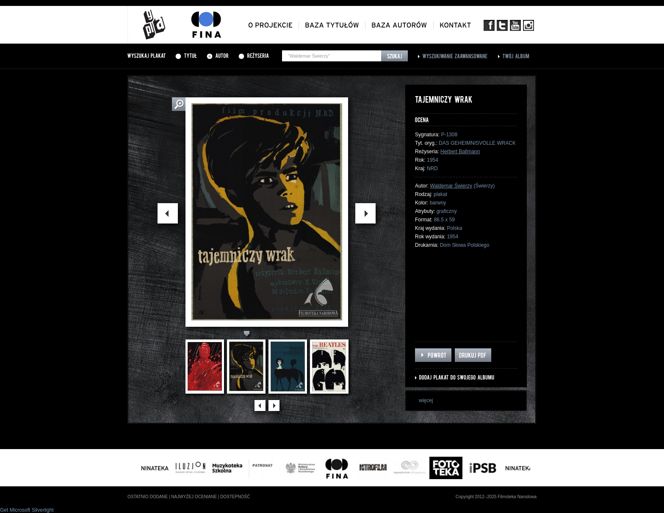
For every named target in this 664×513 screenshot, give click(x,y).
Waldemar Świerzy (451, 186)
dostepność (235, 496)
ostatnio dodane (147, 496)
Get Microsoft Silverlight (27, 510)
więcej (426, 400)
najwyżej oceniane (194, 496)
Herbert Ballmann (460, 151)
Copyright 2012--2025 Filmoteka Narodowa (496, 496)
